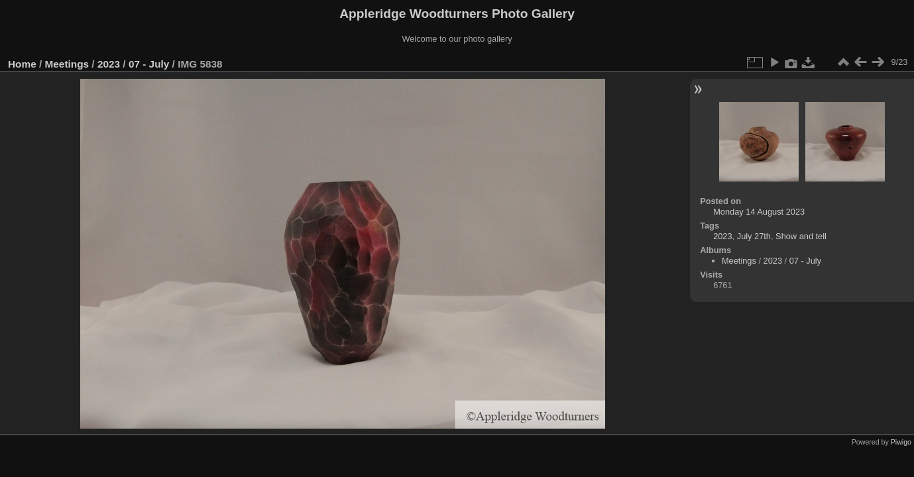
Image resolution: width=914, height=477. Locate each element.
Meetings (67, 64)
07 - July (149, 64)
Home (22, 64)
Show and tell (801, 236)
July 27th (754, 236)
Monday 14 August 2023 (759, 212)
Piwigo (901, 442)
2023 (108, 64)
